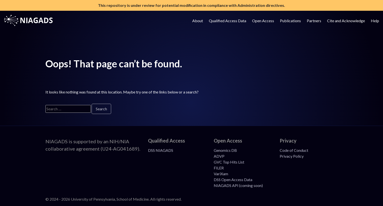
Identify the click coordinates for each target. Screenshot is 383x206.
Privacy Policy (292, 156)
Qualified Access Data (227, 20)
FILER (219, 167)
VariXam (221, 173)
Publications (290, 20)
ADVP (219, 156)
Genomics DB (225, 150)
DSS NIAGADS (160, 150)
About (197, 20)
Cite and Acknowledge (346, 20)
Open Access (263, 20)
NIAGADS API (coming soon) (238, 185)
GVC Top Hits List (229, 162)
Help (375, 20)
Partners (314, 20)
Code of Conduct (294, 150)
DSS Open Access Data (233, 179)
